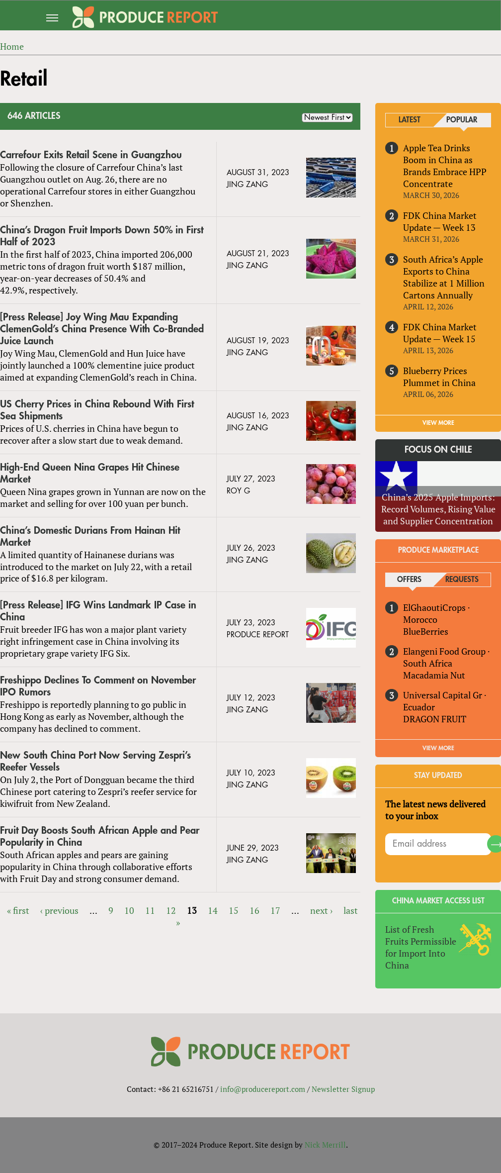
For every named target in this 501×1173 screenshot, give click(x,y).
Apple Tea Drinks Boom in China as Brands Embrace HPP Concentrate (445, 166)
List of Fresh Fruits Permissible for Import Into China (420, 947)
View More (438, 748)
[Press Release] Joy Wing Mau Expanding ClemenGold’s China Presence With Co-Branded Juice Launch (102, 329)
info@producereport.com (262, 1089)
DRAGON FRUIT (434, 719)
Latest (409, 120)
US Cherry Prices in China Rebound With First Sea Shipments (97, 410)
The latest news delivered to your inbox (435, 810)
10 (129, 910)
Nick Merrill (325, 1145)
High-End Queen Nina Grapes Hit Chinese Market (89, 473)
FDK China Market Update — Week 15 (440, 333)
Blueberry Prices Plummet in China (439, 377)
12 (171, 910)
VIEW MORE (438, 423)
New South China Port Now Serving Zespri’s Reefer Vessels (95, 761)
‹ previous (59, 910)
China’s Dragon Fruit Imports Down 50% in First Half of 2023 (101, 236)
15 (234, 910)
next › (321, 910)
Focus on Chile (438, 449)
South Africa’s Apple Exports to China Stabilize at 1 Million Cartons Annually (444, 277)
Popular (461, 120)
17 (275, 910)
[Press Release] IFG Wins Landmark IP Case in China (98, 611)
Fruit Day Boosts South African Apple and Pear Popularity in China (99, 836)
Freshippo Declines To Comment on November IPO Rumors (98, 686)
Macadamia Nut (434, 675)
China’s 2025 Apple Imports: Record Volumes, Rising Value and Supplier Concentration (438, 509)
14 (213, 910)
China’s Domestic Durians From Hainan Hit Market (90, 536)
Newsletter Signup (343, 1089)
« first (18, 910)
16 (254, 910)
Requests (462, 580)
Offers (409, 580)
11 (150, 910)
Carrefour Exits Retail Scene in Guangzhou (91, 155)
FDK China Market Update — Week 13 (440, 221)
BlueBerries (425, 631)
